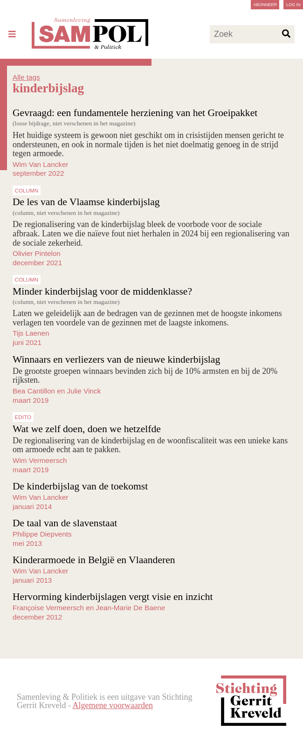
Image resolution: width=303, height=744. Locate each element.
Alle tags (26, 77)
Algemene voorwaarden (112, 705)
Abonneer (265, 4)
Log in (293, 4)
